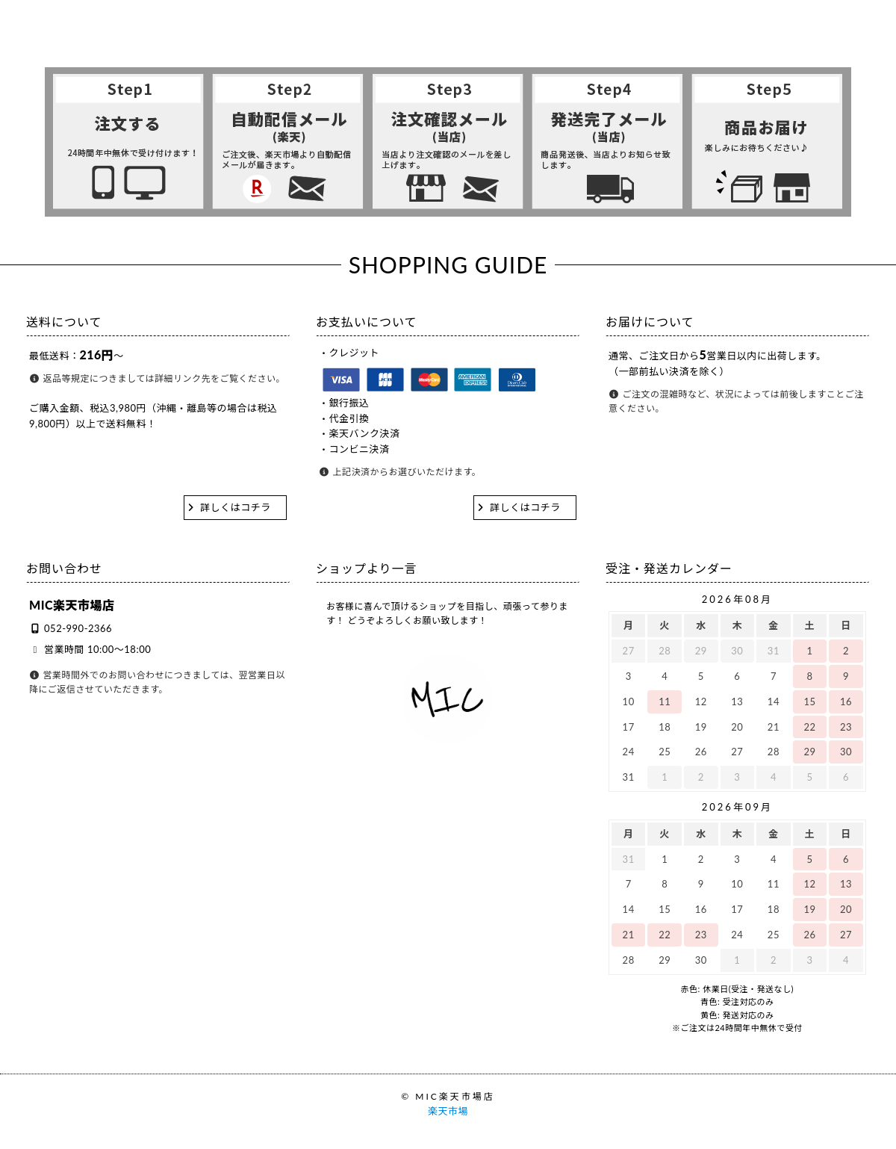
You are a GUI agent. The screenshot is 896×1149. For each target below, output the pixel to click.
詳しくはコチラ (235, 507)
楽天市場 (448, 1111)
